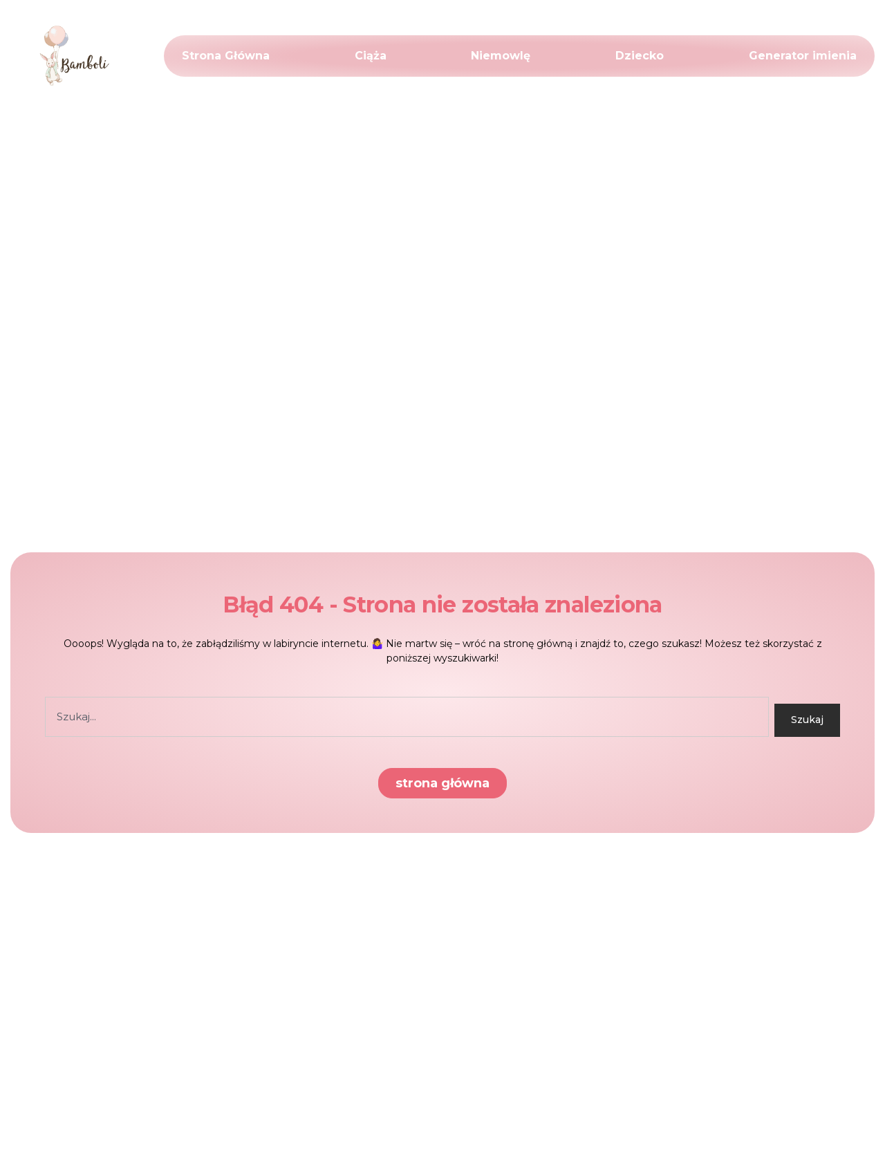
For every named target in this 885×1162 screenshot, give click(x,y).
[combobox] (407, 717)
